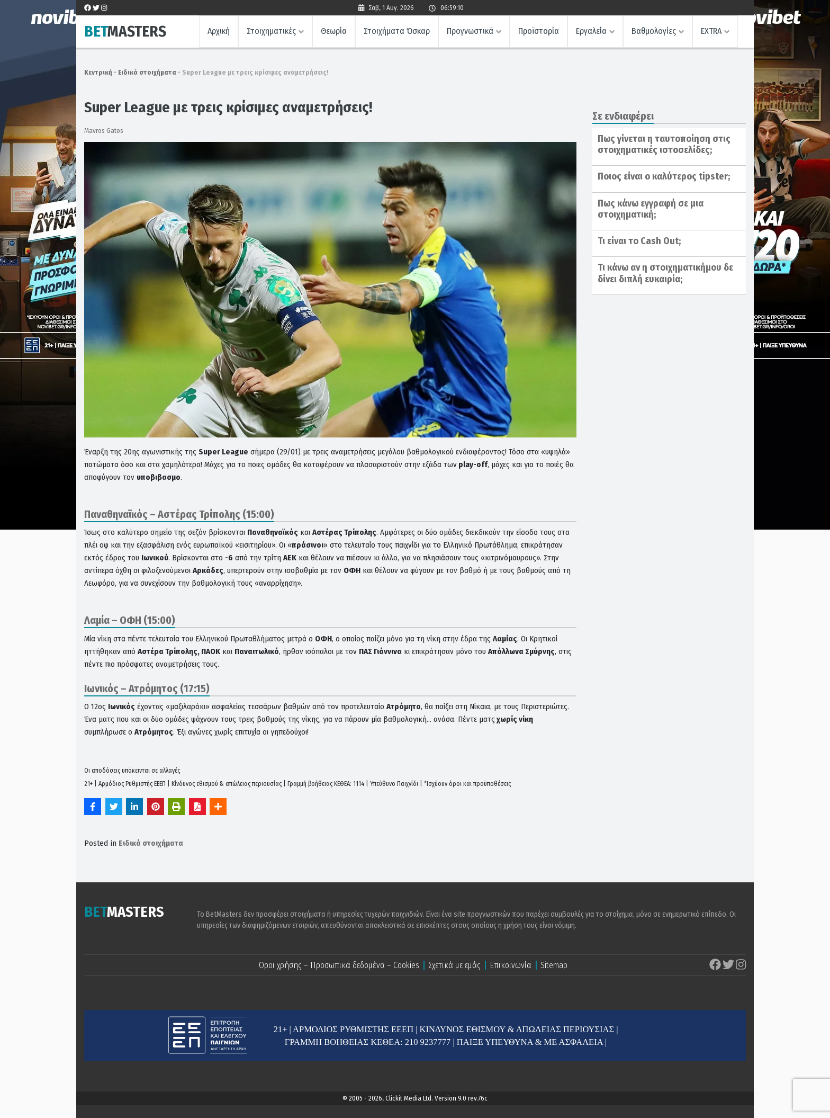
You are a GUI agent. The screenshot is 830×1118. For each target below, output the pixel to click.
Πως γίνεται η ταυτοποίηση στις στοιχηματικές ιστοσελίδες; (664, 144)
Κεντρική (98, 72)
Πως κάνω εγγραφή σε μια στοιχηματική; (650, 209)
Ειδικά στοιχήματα (147, 72)
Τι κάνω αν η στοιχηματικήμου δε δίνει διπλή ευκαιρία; (665, 273)
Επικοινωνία (510, 965)
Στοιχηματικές (271, 31)
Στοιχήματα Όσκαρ (397, 31)
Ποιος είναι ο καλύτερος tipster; (664, 176)
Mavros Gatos (103, 131)
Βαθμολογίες (653, 31)
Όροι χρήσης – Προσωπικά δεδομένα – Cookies (338, 965)
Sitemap (553, 965)
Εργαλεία (591, 31)
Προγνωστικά (470, 31)
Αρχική (219, 31)
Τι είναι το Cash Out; (639, 241)
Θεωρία (334, 31)
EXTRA (711, 31)
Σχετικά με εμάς (454, 965)
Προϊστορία (538, 31)
